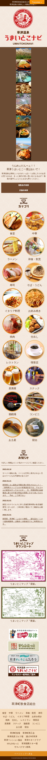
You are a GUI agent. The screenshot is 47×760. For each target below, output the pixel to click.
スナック (17, 724)
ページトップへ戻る (23, 754)
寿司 (40, 713)
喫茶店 (36, 720)
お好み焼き (37, 717)
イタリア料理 (23, 717)
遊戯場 (27, 724)
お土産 (19, 727)
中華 (11, 713)
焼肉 (8, 720)
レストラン (26, 720)
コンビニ (36, 724)
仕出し (15, 720)
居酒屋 (8, 724)
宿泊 (27, 727)
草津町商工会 (29, 733)
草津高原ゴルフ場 (15, 737)
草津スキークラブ (33, 740)
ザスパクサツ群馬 (22, 747)
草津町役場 (15, 733)
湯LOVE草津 (31, 737)
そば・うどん (9, 717)
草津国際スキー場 (30, 744)
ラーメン (19, 713)
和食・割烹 (31, 713)
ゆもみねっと (13, 744)
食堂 (4, 713)
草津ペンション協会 (13, 740)
